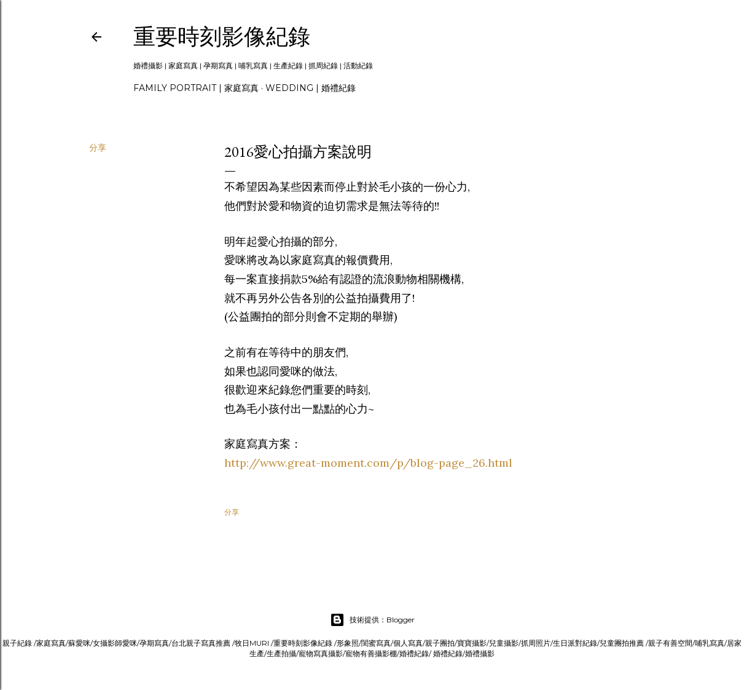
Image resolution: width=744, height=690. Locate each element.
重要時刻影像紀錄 (221, 36)
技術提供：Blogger (372, 620)
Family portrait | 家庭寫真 (196, 87)
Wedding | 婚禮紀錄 (310, 87)
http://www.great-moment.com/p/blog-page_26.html (368, 463)
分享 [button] (97, 147)
